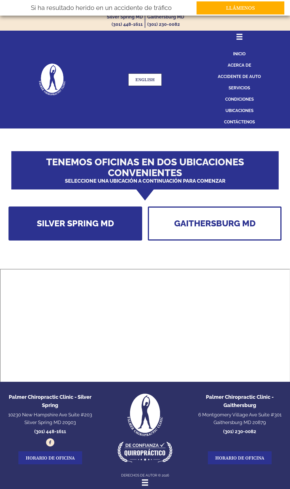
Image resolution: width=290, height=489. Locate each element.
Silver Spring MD (125, 17)
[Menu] (145, 482)
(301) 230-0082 (163, 24)
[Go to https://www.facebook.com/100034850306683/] (50, 443)
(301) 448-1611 (127, 24)
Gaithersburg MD (165, 17)
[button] (75, 223)
